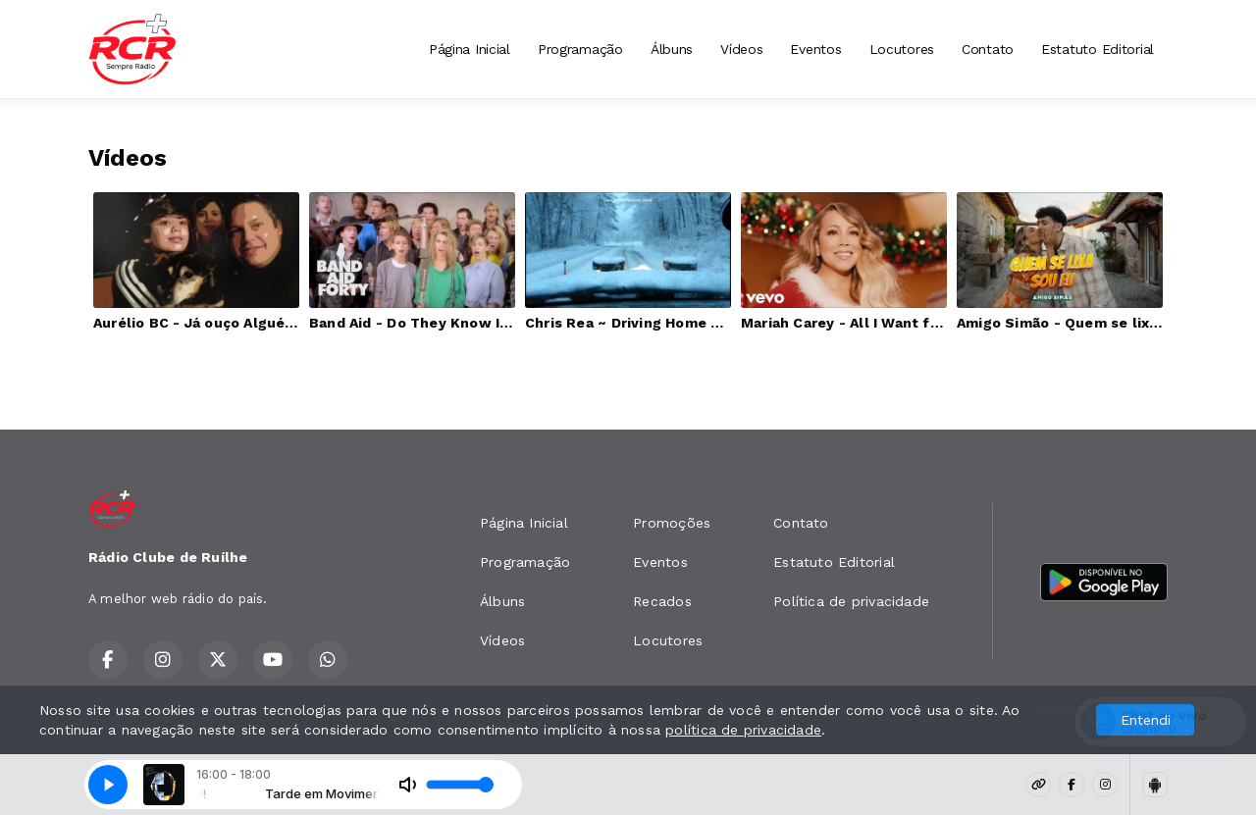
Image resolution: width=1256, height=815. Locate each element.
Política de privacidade (851, 601)
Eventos (815, 49)
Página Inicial (469, 49)
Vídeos (741, 49)
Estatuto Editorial (1097, 49)
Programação (580, 49)
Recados (662, 601)
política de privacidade (743, 730)
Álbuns (672, 49)
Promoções (671, 523)
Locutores (901, 49)
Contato (988, 49)
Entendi (1146, 720)
